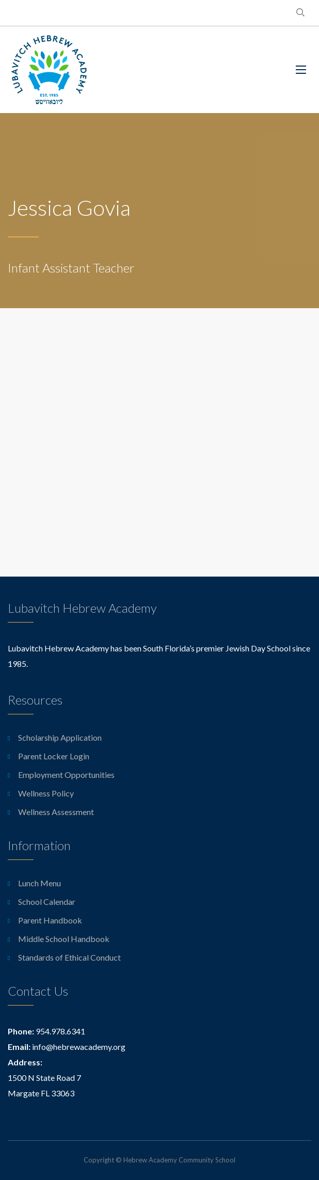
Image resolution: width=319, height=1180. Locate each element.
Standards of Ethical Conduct (69, 957)
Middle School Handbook (63, 939)
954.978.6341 (60, 1031)
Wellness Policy (46, 793)
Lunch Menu (39, 883)
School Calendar (46, 901)
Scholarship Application (60, 737)
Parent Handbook (50, 920)
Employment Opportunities (66, 774)
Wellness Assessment (56, 812)
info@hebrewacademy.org (78, 1046)
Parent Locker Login (53, 756)
